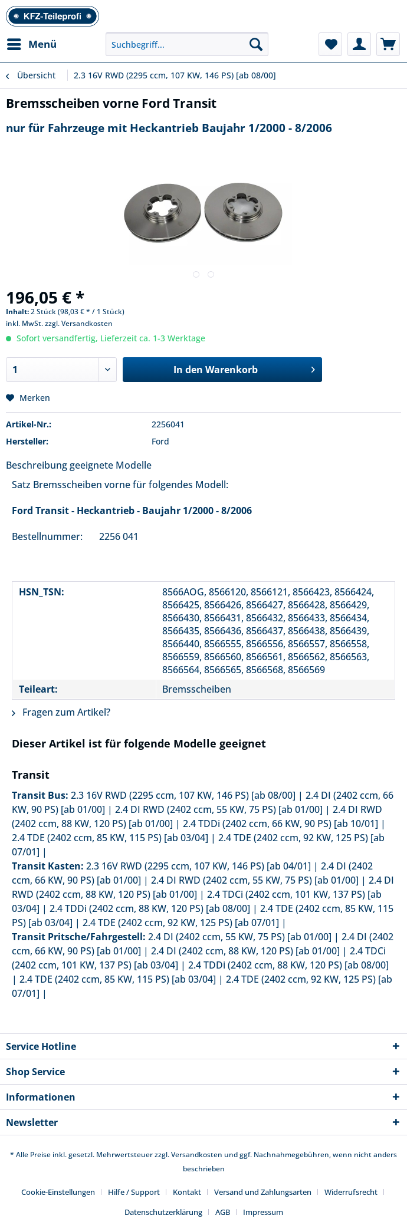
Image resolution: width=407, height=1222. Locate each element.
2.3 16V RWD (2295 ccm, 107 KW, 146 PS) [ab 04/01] (198, 865)
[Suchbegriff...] (187, 44)
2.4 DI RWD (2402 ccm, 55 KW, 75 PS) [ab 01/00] (219, 809)
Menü (32, 43)
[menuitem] (31, 44)
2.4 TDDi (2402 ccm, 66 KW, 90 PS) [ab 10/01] (280, 823)
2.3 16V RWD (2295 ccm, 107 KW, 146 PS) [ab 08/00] (183, 795)
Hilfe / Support (134, 1192)
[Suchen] (256, 44)
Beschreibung (36, 465)
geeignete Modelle (111, 465)
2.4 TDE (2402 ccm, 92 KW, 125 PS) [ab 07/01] (181, 922)
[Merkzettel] (330, 44)
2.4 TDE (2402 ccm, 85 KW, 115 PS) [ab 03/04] (110, 837)
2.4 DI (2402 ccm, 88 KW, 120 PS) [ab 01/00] (245, 950)
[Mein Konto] (359, 44)
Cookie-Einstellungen (58, 1192)
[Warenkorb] (388, 44)
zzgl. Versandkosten (79, 323)
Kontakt (187, 1192)
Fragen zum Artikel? (61, 712)
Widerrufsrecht (351, 1192)
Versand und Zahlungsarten (262, 1192)
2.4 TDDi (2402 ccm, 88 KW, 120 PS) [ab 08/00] (150, 908)
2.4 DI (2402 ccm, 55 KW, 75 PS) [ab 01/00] (239, 936)
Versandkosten (196, 1154)
